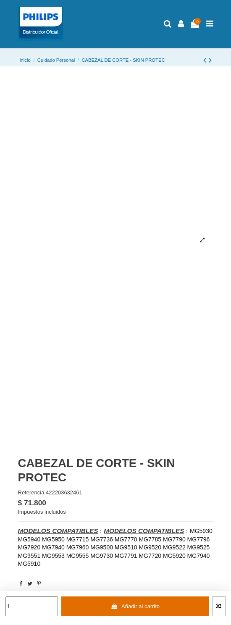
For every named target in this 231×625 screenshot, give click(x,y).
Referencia (31, 492)
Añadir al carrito (135, 606)
